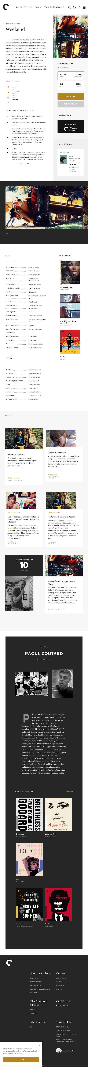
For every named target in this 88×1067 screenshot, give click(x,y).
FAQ (32, 989)
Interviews (51, 660)
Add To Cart (74, 167)
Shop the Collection (22, 7)
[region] (21, 1054)
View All (69, 793)
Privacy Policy (62, 966)
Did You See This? (14, 566)
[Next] (84, 205)
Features (60, 925)
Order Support (36, 997)
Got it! (21, 1060)
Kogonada (53, 524)
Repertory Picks (54, 566)
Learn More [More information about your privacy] (18, 1053)
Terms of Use (63, 961)
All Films (34, 918)
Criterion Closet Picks (40, 928)
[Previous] (3, 205)
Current (36, 7)
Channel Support (37, 1005)
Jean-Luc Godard (13, 23)
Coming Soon (35, 925)
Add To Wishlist (70, 103)
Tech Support (36, 1001)
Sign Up (33, 953)
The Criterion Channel (51, 7)
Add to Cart (71, 95)
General (33, 994)
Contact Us (62, 945)
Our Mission (63, 941)
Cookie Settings (63, 970)
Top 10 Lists (61, 918)
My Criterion (37, 961)
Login (32, 966)
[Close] (39, 1045)
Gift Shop (34, 932)
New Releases (36, 921)
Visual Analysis (53, 526)
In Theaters (52, 595)
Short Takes (12, 595)
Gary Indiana (14, 524)
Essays (10, 527)
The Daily (60, 928)
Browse (33, 949)
